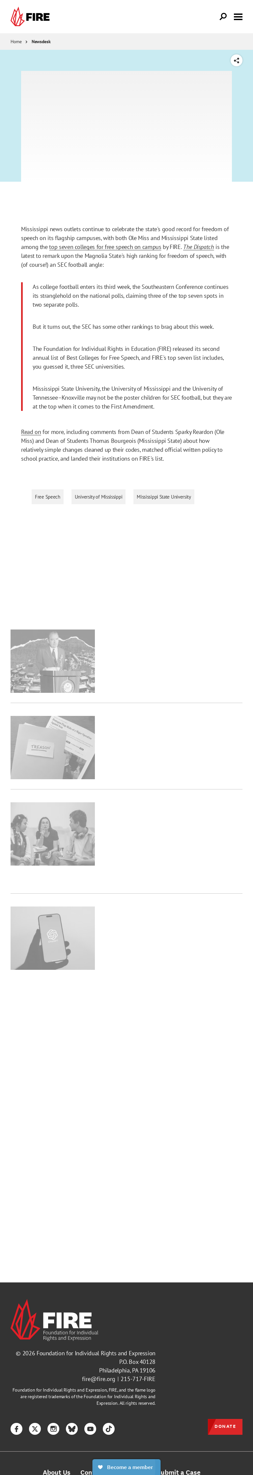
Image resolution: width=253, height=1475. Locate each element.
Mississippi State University (164, 497)
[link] (32, 17)
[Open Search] (223, 17)
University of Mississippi (99, 497)
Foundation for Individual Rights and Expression (96, 1353)
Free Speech (47, 497)
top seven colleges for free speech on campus (105, 247)
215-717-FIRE (138, 1379)
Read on (31, 432)
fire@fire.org (98, 1379)
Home (16, 42)
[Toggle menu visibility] (238, 16)
